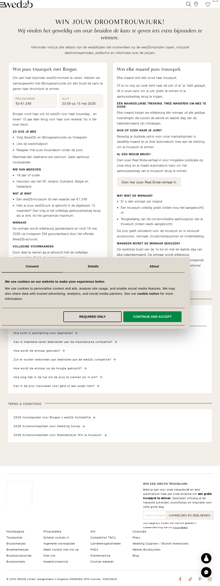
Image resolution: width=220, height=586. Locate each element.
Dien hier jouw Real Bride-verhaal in (149, 188)
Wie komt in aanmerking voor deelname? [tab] (43, 339)
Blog (136, 555)
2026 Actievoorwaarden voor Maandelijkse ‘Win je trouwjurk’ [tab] (58, 441)
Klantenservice (100, 555)
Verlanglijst (201, 7)
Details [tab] (110, 266)
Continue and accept (169, 316)
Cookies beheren (102, 561)
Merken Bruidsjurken (146, 549)
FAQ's (94, 549)
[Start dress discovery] (206, 558)
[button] (206, 572)
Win (93, 531)
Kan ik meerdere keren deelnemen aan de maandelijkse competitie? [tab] (63, 348)
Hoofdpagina (15, 531)
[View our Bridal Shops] (191, 7)
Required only (109, 316)
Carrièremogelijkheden (105, 543)
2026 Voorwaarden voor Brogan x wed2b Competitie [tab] (52, 423)
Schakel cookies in (56, 537)
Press (136, 537)
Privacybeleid (52, 531)
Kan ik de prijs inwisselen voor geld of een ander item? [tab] (54, 392)
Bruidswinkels (15, 561)
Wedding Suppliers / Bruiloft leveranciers (161, 543)
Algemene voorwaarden (59, 543)
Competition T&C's (103, 537)
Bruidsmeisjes (16, 543)
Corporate (139, 531)
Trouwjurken (14, 537)
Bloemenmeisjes (17, 549)
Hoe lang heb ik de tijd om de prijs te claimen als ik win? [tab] (56, 383)
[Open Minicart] (211, 7)
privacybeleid (180, 527)
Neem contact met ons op (61, 549)
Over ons (49, 555)
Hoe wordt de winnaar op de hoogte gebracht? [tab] (48, 374)
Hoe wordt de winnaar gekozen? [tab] (37, 357)
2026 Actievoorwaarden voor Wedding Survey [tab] (47, 432)
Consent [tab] (49, 266)
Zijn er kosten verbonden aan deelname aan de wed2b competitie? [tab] (62, 365)
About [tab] (171, 266)
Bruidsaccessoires (19, 555)
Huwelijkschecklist (55, 561)
